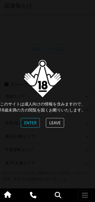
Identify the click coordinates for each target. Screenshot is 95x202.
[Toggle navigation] (85, 195)
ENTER (30, 123)
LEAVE (55, 123)
